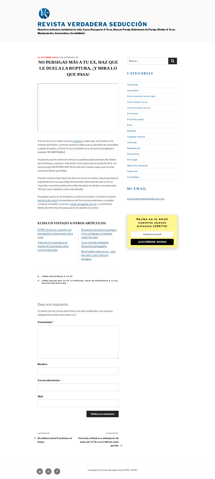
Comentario (46, 322)
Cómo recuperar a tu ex (57, 276)
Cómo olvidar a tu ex (137, 102)
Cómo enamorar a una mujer (141, 96)
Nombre (42, 364)
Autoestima (133, 90)
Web (40, 396)
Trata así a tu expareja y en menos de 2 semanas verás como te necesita (53, 246)
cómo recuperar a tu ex (83, 204)
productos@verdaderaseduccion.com (145, 198)
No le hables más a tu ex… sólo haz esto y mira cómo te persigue (98, 255)
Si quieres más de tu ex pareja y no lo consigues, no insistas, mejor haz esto (99, 233)
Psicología (132, 159)
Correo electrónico (49, 380)
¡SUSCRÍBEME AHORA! (152, 241)
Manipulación (133, 148)
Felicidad (131, 131)
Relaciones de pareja (137, 165)
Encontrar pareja (135, 119)
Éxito (129, 125)
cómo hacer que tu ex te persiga (63, 281)
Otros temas (133, 154)
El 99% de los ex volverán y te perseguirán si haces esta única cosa (55, 233)
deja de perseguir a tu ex (101, 281)
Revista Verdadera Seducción (92, 24)
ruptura (77, 141)
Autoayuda (132, 84)
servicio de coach (48, 200)
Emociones (132, 113)
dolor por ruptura (54, 283)
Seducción (132, 171)
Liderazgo (132, 142)
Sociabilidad (133, 177)
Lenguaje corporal (136, 136)
